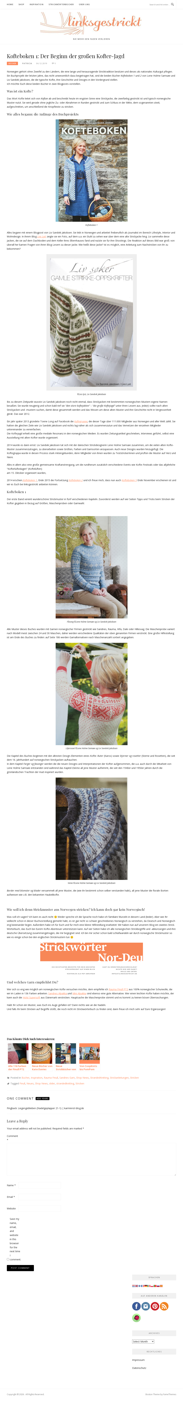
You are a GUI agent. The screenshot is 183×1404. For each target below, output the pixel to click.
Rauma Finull (51, 1077)
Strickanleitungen (119, 1077)
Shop (21, 4)
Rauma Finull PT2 (118, 989)
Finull (22, 1083)
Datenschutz (139, 1368)
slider (52, 1083)
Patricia (27, 63)
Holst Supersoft (31, 997)
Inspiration (36, 4)
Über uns (84, 4)
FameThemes (169, 1394)
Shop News (82, 1077)
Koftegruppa (80, 421)
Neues (30, 1083)
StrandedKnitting (99, 1077)
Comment (12, 1138)
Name (11, 1185)
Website (11, 1208)
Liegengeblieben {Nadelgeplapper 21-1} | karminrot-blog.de (51, 1108)
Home (10, 4)
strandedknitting (65, 1083)
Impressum (138, 1360)
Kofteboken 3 (129, 480)
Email (11, 1196)
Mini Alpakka (79, 993)
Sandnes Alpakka (58, 993)
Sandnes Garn (67, 1077)
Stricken (134, 1077)
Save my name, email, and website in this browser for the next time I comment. (15, 1239)
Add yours (42, 1098)
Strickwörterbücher (61, 4)
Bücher (12, 63)
